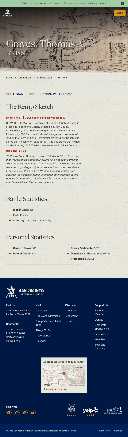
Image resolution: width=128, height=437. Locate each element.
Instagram (16, 412)
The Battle (71, 310)
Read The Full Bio (16, 150)
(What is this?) (14, 117)
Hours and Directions (48, 315)
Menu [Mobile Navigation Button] (119, 12)
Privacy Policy (104, 431)
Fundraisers (101, 334)
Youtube (32, 412)
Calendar (41, 341)
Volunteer (100, 339)
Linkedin (24, 412)
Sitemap (118, 431)
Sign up (67, 3)
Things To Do (43, 330)
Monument (71, 315)
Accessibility (43, 335)
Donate (99, 319)
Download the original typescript (43, 117)
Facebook (8, 412)
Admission (42, 310)
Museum (70, 321)
